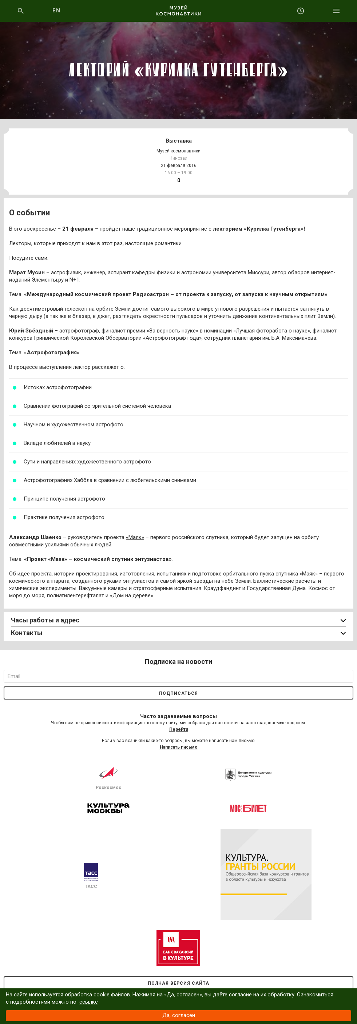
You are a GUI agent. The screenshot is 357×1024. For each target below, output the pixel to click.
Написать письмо (179, 747)
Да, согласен (178, 1015)
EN (56, 10)
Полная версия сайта (178, 983)
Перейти (178, 729)
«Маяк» (135, 537)
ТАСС (91, 876)
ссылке (88, 1002)
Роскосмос (108, 777)
